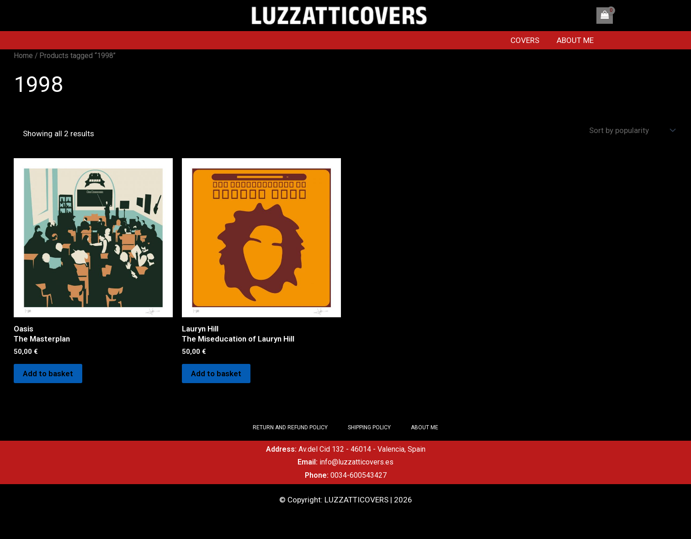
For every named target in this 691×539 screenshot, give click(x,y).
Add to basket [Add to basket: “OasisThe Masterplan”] (48, 373)
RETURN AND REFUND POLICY (290, 427)
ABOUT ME (577, 40)
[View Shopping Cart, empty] (604, 15)
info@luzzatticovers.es (356, 462)
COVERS (529, 40)
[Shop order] (631, 130)
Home (23, 55)
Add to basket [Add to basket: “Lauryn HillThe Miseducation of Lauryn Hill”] (216, 373)
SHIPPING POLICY (369, 427)
